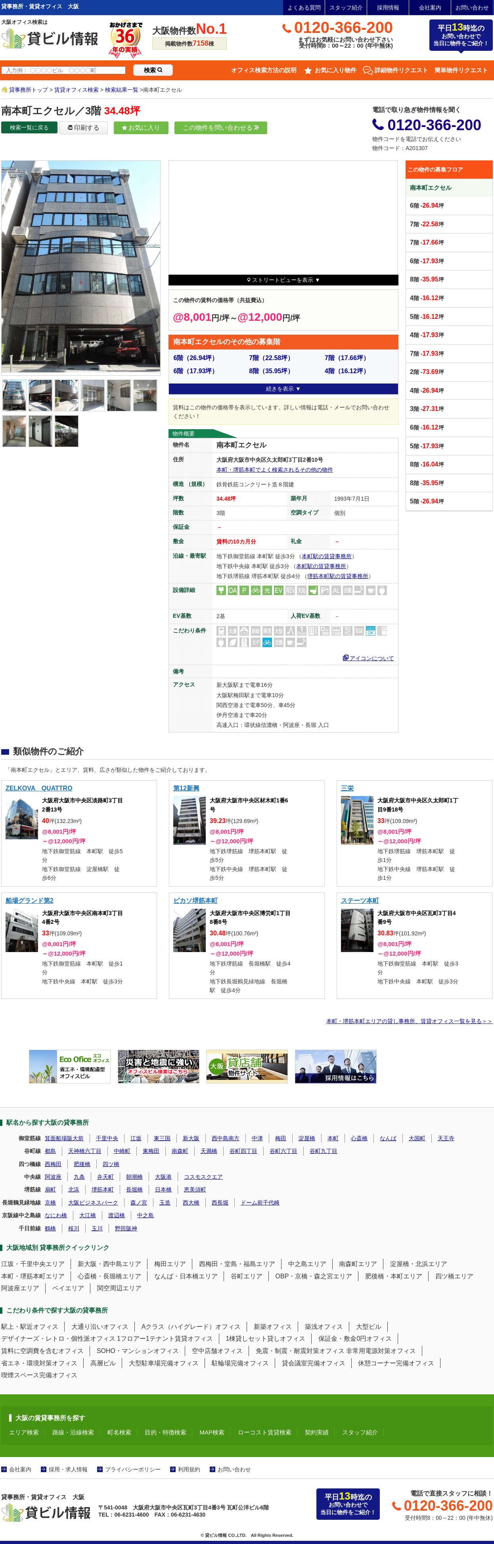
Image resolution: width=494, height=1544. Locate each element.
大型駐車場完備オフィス (164, 1363)
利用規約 (189, 1469)
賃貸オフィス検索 (76, 90)
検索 (153, 70)
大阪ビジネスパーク (93, 1202)
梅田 (280, 1138)
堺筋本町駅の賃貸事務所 (337, 576)
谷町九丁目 (323, 1151)
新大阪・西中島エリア (109, 1264)
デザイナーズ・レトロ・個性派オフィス (58, 1338)
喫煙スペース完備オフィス (39, 1375)
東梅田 (151, 1151)
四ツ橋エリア (454, 1276)
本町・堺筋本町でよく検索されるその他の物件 (274, 469)
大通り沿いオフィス (99, 1326)
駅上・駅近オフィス (29, 1326)
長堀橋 (134, 1189)
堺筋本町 (103, 1189)
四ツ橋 (111, 1164)
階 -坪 (427, 205)
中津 (257, 1138)
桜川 (73, 1228)
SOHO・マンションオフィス (138, 1350)
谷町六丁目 (283, 1151)
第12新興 (186, 788)
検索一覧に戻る (29, 127)
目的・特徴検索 (165, 1432)
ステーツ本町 (360, 900)
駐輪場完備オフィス (240, 1363)
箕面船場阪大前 (64, 1138)
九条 (79, 1177)
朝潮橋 (134, 1177)
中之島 (145, 1215)
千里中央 (107, 1138)
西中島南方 (225, 1138)
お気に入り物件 (335, 70)
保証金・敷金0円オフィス (355, 1338)
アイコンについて (368, 657)
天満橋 (209, 1151)
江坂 (136, 1138)
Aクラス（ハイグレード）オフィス (191, 1326)
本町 (333, 1138)
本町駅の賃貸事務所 (327, 556)
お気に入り (141, 127)
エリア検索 (24, 1432)
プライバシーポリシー (133, 1469)
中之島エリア (307, 1264)
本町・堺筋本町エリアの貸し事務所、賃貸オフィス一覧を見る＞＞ (409, 1021)
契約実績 (317, 1432)
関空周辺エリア (119, 1288)
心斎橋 (359, 1138)
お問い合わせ (472, 7)
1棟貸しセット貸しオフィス (266, 1338)
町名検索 (119, 1432)
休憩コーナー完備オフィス (396, 1363)
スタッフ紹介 (346, 7)
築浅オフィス (324, 1326)
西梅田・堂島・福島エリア (237, 1264)
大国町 (417, 1138)
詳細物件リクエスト (401, 70)
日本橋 (163, 1189)
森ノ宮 (138, 1202)
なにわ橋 (56, 1215)
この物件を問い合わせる (221, 127)
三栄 (347, 788)
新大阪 (191, 1138)
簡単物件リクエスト (461, 70)
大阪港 (163, 1177)
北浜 (73, 1189)
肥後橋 (82, 1164)
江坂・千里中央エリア (33, 1264)
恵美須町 (195, 1189)
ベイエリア (68, 1288)
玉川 (97, 1228)
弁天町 (105, 1177)
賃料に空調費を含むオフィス (42, 1350)
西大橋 (191, 1202)
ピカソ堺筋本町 (195, 900)
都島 (50, 1151)
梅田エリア (170, 1264)
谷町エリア (246, 1276)
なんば (388, 1138)
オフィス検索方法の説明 (264, 70)
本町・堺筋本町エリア (33, 1276)
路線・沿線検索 (73, 1432)
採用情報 (388, 7)
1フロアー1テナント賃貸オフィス (165, 1338)
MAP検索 (212, 1432)
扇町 (50, 1189)
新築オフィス (273, 1326)
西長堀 (220, 1202)
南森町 (180, 1151)
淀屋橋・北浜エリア (418, 1264)
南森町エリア (358, 1264)
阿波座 (53, 1177)
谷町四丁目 (243, 1151)
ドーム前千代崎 (260, 1202)
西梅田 (53, 1164)
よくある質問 (304, 7)
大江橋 (87, 1215)
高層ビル (103, 1363)
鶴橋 (50, 1228)
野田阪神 (126, 1228)
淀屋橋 (307, 1138)
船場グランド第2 (30, 900)
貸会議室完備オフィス (313, 1363)
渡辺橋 (116, 1215)
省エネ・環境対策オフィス (39, 1363)
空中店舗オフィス (217, 1350)
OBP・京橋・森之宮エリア (314, 1276)
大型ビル (368, 1326)
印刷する (84, 127)
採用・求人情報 (68, 1469)
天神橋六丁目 (84, 1151)
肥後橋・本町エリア (393, 1276)
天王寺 (446, 1138)
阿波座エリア (20, 1288)
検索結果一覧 (121, 90)
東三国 (162, 1138)
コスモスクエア (203, 1177)
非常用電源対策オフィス (381, 1350)
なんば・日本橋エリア (186, 1276)
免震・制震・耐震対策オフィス (300, 1350)
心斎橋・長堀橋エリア (109, 1276)
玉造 (164, 1202)
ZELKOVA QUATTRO (39, 788)
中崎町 (122, 1151)
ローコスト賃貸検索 (264, 1432)
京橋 (50, 1202)
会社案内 (430, 7)
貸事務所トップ (28, 90)
